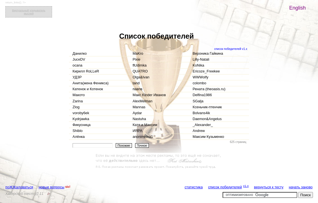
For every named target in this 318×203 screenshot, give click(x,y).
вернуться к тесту (269, 187)
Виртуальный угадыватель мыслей (28, 12)
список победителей (225, 187)
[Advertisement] (159, 161)
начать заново (300, 187)
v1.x (246, 185)
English (297, 8)
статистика (194, 187)
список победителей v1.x (230, 48)
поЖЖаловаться (19, 187)
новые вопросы (51, 187)
